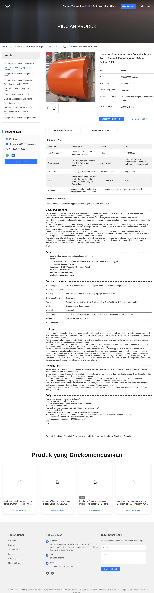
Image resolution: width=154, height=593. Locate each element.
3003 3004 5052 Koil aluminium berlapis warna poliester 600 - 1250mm (18, 502)
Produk (88, 6)
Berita (11, 554)
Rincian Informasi (63, 130)
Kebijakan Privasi (12, 590)
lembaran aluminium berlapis (117, 436)
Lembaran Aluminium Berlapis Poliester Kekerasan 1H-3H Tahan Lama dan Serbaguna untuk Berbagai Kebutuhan (94, 502)
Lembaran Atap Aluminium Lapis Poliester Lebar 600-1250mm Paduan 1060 (56, 502)
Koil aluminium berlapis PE (62, 436)
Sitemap (24, 590)
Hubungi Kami (109, 6)
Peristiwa (97, 6)
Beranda (67, 6)
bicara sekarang (129, 6)
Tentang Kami (77, 6)
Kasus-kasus (14, 559)
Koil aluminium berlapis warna (89, 436)
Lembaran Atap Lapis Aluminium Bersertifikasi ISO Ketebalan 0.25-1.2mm (132, 502)
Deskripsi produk (100, 130)
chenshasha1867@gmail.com (22, 144)
